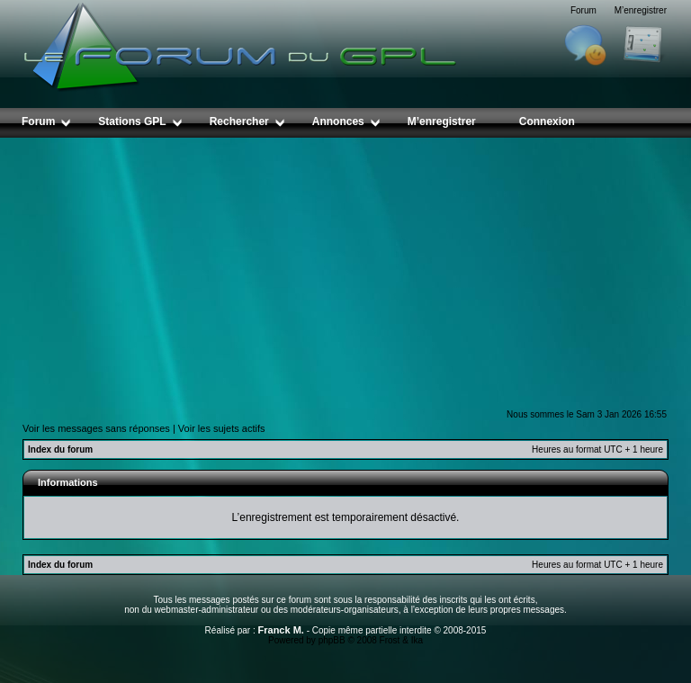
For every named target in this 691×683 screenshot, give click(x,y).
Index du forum (60, 449)
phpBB (332, 640)
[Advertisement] (345, 273)
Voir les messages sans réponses (96, 428)
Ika (417, 640)
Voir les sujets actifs (221, 428)
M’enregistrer (641, 10)
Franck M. (281, 630)
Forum (583, 10)
